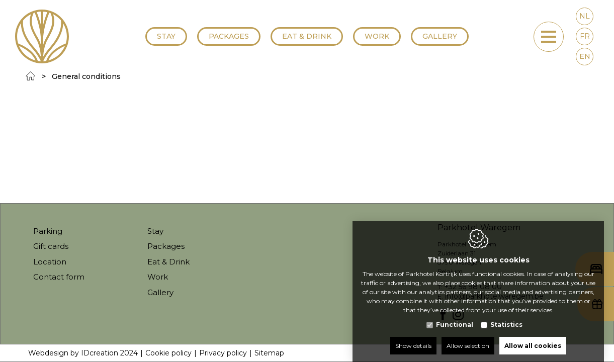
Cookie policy (168, 352)
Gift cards (50, 246)
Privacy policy (223, 352)
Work (377, 36)
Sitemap (269, 352)
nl (584, 16)
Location (49, 261)
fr (585, 36)
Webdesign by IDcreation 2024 (83, 352)
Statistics (506, 314)
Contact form (58, 277)
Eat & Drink (306, 36)
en (584, 56)
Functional (454, 314)
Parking (47, 231)
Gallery (439, 36)
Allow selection (468, 335)
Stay (166, 36)
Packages (229, 36)
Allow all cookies (532, 335)
